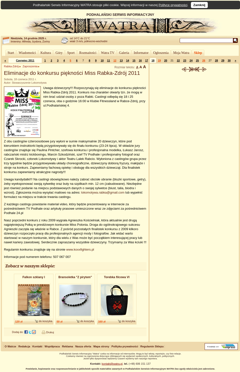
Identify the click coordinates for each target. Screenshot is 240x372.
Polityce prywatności (173, 5)
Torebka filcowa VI (116, 277)
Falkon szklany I (33, 277)
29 (222, 60)
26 (203, 60)
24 (190, 60)
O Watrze (10, 346)
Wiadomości (27, 53)
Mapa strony (101, 346)
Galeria (124, 53)
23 (184, 60)
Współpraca (52, 346)
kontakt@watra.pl (112, 363)
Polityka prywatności (124, 346)
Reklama (67, 346)
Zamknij (199, 5)
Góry (59, 53)
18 (152, 60)
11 (108, 60)
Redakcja (24, 346)
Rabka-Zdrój (11, 66)
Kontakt (37, 346)
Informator (141, 53)
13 (121, 60)
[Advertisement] (194, 104)
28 (216, 60)
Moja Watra (181, 53)
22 (178, 60)
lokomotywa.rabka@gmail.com (102, 192)
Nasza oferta (83, 346)
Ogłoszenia (160, 53)
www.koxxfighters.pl (80, 249)
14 (127, 60)
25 (197, 60)
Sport (70, 53)
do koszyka (45, 321)
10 (102, 60)
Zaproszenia (30, 66)
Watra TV (108, 53)
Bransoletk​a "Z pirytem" (75, 277)
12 (114, 60)
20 (165, 60)
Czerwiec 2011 (25, 60)
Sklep (198, 53)
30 (229, 60)
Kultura (46, 53)
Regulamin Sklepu (152, 346)
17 (146, 60)
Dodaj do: (17, 332)
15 (133, 60)
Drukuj (50, 332)
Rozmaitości (87, 53)
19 (159, 60)
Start (11, 53)
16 (140, 60)
